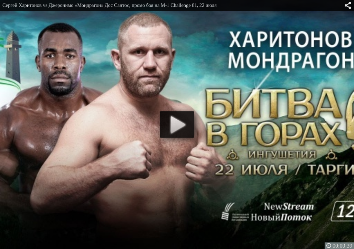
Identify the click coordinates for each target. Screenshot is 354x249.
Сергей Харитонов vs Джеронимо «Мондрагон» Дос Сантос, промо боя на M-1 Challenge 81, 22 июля (109, 5)
